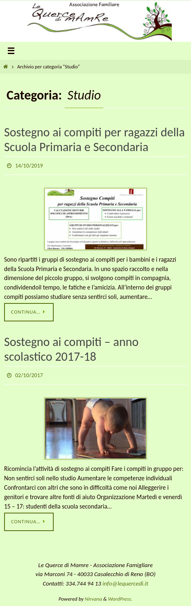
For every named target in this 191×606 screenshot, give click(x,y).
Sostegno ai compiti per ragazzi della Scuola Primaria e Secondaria (94, 139)
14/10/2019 (29, 165)
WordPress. (120, 599)
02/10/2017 (29, 375)
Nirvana (93, 599)
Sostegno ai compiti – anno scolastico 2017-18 (71, 349)
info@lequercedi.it (125, 583)
